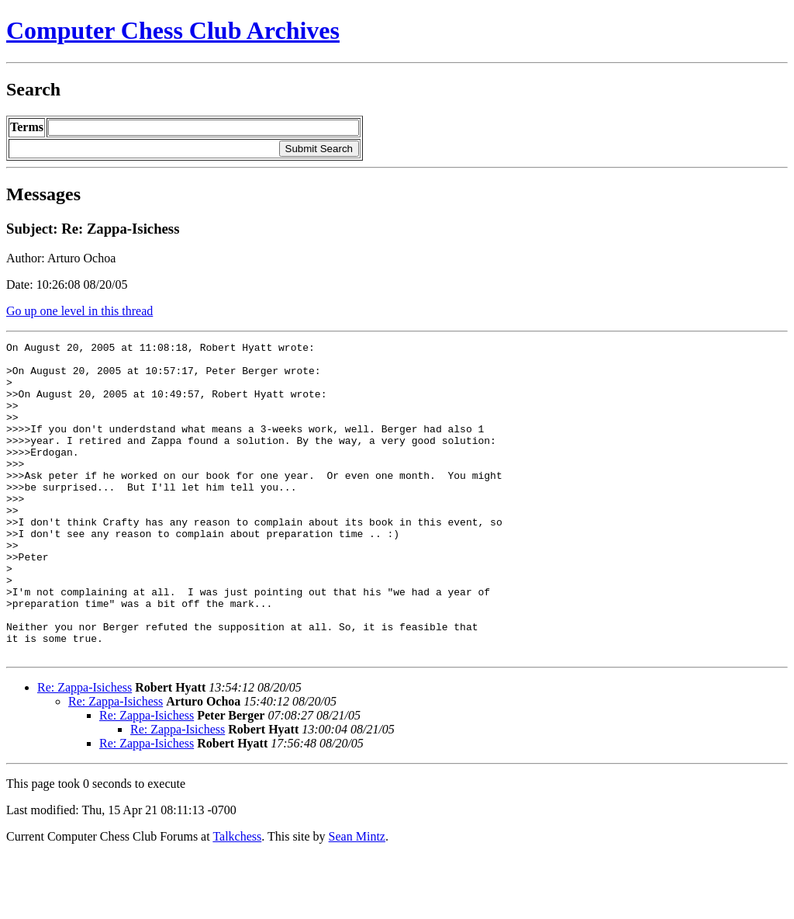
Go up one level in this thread (79, 310)
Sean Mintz (357, 899)
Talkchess (236, 899)
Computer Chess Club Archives (173, 30)
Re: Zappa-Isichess (84, 750)
